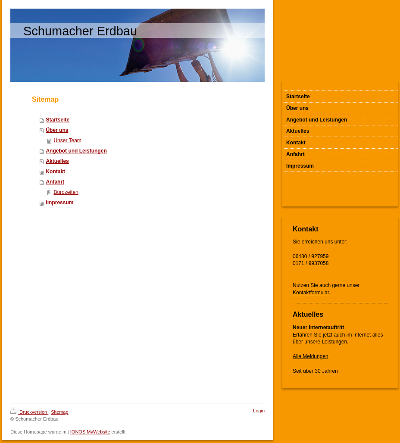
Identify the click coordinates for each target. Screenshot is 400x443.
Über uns (57, 130)
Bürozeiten (65, 192)
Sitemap (59, 412)
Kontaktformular (311, 293)
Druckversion (29, 412)
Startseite (57, 120)
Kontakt (55, 171)
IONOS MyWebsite (90, 431)
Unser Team (67, 140)
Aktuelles (57, 161)
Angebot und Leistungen (76, 151)
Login (259, 410)
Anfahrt (55, 182)
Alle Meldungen (310, 356)
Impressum (59, 203)
